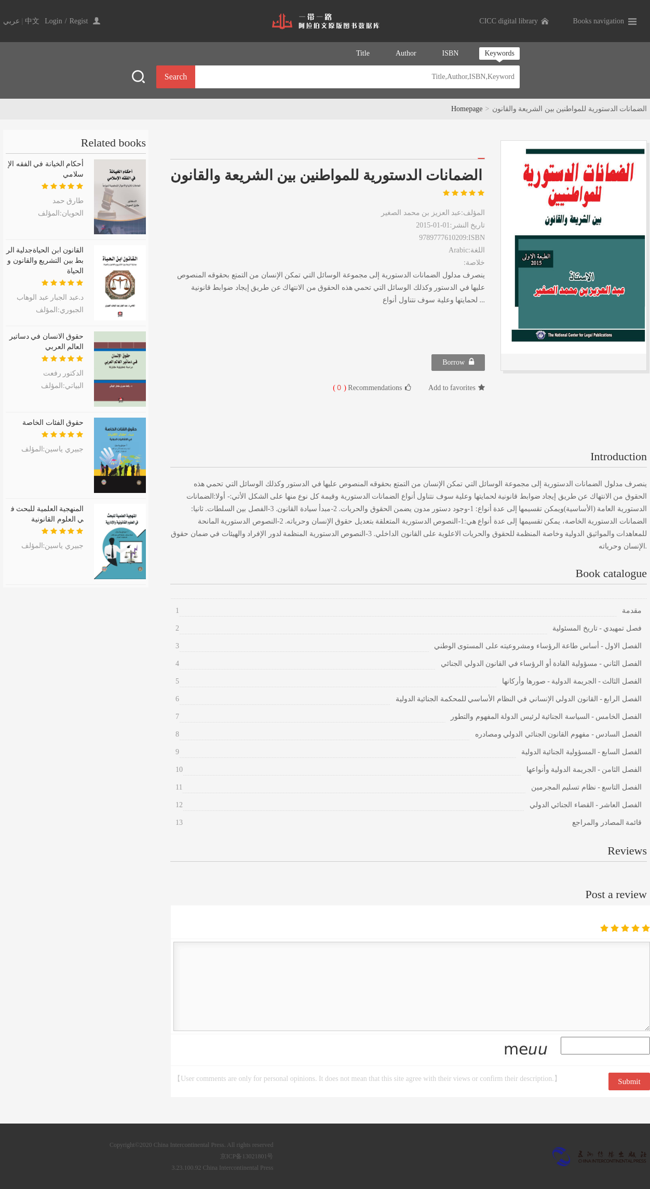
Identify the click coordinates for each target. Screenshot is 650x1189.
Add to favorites (456, 388)
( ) (339, 388)
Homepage (467, 109)
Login (53, 21)
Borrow (458, 361)
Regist (79, 21)
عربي (11, 21)
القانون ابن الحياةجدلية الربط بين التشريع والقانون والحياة (45, 260)
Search (176, 76)
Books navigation (598, 21)
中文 (32, 21)
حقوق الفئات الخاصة (53, 422)
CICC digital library (508, 21)
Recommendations (372, 387)
